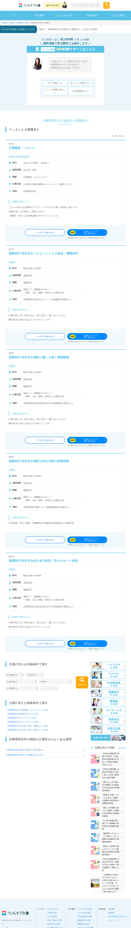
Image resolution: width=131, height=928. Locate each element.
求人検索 (39, 15)
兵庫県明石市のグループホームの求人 (23, 722)
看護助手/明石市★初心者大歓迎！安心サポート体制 (43, 560)
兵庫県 (12, 157)
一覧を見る (122, 748)
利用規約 (111, 913)
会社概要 (111, 909)
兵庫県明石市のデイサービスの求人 (22, 718)
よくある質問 (52, 916)
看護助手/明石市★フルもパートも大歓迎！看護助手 (43, 253)
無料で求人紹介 (52, 5)
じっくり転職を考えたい (55, 91)
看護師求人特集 (83, 924)
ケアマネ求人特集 (84, 913)
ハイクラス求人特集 (85, 909)
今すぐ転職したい (55, 83)
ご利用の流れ (91, 15)
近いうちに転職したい (80, 83)
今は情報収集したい (81, 91)
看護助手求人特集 (84, 920)
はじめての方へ (65, 15)
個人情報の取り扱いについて (118, 916)
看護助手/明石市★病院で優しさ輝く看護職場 (39, 357)
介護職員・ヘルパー (22, 148)
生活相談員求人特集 (85, 916)
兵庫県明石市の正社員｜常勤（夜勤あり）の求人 (27, 726)
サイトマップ (113, 920)
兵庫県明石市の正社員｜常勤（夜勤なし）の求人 (27, 730)
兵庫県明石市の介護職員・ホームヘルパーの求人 (27, 710)
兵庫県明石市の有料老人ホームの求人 (23, 714)
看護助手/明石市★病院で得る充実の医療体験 (39, 461)
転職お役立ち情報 (53, 924)
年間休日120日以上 (23, 157)
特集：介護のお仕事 (54, 920)
